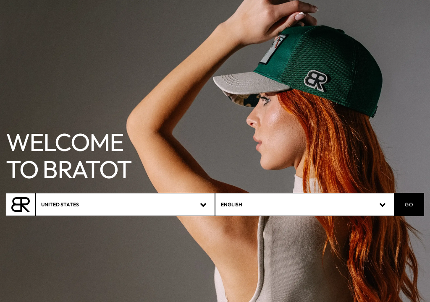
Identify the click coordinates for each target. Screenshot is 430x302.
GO (409, 204)
